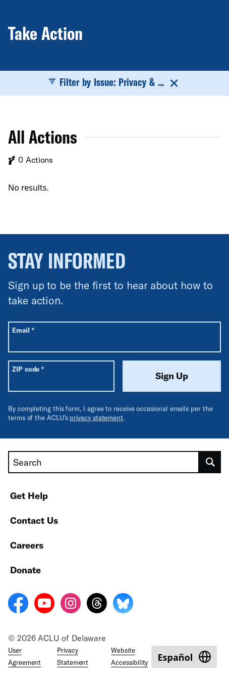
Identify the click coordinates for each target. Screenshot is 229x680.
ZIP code (28, 369)
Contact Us (34, 520)
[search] (210, 462)
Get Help (29, 495)
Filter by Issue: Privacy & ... (114, 82)
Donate (25, 569)
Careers (26, 545)
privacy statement (96, 418)
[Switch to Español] (184, 657)
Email (23, 330)
